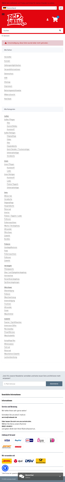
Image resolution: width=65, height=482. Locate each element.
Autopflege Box (9, 340)
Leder (9, 171)
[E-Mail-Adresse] (24, 383)
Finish (6, 310)
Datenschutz (8, 74)
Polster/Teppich (12, 184)
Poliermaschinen (10, 222)
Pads (6, 251)
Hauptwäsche (12, 146)
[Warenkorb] (55, 19)
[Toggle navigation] (3, 13)
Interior (7, 212)
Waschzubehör (9, 335)
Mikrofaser (8, 232)
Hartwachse (8, 276)
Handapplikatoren (10, 247)
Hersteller (7, 57)
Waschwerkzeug (10, 297)
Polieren (7, 294)
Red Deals (7, 99)
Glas (8, 123)
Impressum (8, 86)
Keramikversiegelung (11, 279)
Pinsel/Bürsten (9, 332)
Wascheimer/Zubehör (12, 354)
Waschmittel (8, 314)
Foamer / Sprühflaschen (12, 322)
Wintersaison (9, 344)
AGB (5, 78)
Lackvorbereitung (10, 357)
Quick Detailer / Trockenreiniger (18, 149)
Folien (9, 139)
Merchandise (8, 329)
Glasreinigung (9, 291)
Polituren (7, 219)
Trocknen (7, 304)
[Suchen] (29, 30)
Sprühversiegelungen (11, 282)
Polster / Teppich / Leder (13, 216)
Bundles (7, 239)
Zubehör (7, 236)
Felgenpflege (11, 136)
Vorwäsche (11, 156)
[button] (47, 19)
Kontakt (7, 61)
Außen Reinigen (9, 133)
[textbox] (29, 8)
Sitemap (7, 82)
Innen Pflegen (9, 164)
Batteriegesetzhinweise (12, 90)
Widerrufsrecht (9, 94)
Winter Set (8, 196)
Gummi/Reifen (12, 126)
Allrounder (8, 229)
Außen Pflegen (9, 119)
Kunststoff (11, 129)
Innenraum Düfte (10, 325)
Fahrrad (7, 347)
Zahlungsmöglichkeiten (12, 65)
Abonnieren (54, 384)
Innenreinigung (9, 301)
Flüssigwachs (9, 269)
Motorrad (7, 209)
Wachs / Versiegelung (11, 226)
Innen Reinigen (9, 174)
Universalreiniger (13, 153)
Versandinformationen (12, 69)
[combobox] (29, 8)
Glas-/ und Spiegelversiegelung (15, 272)
